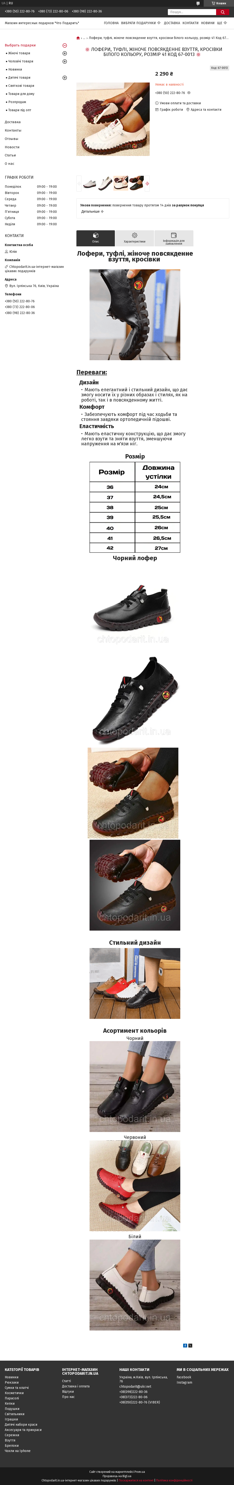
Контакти (190, 23)
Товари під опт (19, 110)
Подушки (12, 1409)
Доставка (172, 23)
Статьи (10, 155)
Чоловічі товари (20, 61)
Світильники (14, 1414)
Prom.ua (139, 1472)
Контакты (13, 130)
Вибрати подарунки (138, 23)
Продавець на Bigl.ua (117, 1476)
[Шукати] (222, 12)
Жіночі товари (19, 53)
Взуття (10, 1440)
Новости (12, 147)
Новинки (15, 69)
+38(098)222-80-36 (133, 1392)
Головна (111, 23)
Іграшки (11, 1419)
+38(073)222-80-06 (133, 1397)
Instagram (184, 1382)
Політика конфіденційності (174, 1480)
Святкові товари (21, 86)
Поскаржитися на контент (136, 1480)
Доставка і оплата (76, 1386)
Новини (208, 23)
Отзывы (11, 139)
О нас (9, 163)
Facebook (184, 1377)
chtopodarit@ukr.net (135, 1387)
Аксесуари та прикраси (23, 1430)
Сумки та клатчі (17, 1388)
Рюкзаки (12, 1382)
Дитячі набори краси (21, 1425)
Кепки (10, 1404)
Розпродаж (17, 102)
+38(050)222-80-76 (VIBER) (139, 1402)
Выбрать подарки (20, 45)
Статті (66, 1381)
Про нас (68, 1397)
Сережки (12, 1435)
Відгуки (68, 1392)
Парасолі (12, 1398)
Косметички (14, 1393)
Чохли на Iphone (18, 1451)
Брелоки (12, 1446)
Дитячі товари (19, 78)
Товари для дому (21, 94)
